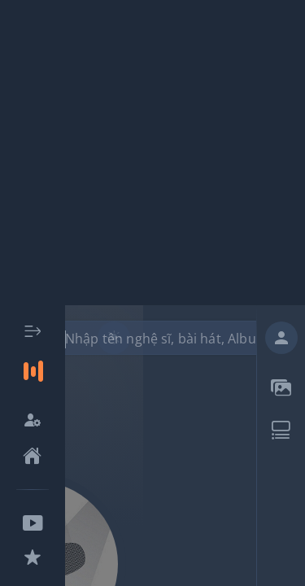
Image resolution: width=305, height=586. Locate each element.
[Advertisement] (152, 152)
